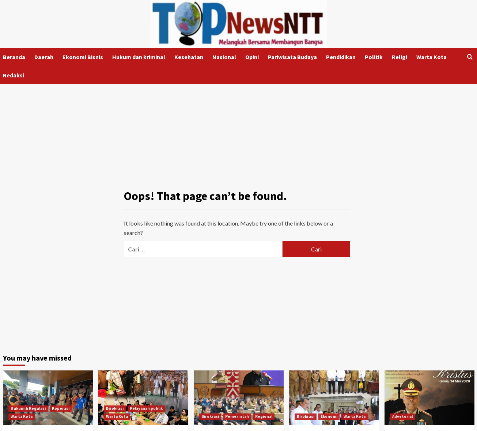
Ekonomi (329, 416)
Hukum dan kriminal (138, 57)
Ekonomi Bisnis (83, 57)
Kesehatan (188, 57)
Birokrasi (115, 408)
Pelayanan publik (146, 408)
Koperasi (60, 408)
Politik (374, 57)
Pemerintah (237, 416)
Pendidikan (341, 57)
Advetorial (402, 416)
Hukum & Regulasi (28, 408)
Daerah (43, 57)
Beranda (14, 57)
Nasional (224, 57)
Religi (399, 57)
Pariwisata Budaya (292, 57)
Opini (252, 57)
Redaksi (13, 75)
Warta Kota (431, 57)
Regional (263, 416)
